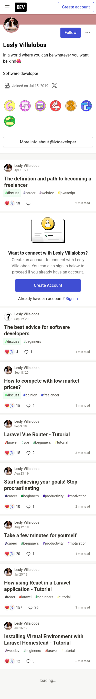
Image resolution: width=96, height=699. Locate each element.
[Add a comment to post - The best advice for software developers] (11, 352)
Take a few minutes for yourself (40, 535)
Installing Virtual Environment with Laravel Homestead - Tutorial (43, 639)
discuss (12, 193)
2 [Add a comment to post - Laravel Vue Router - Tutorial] (30, 453)
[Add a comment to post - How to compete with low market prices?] (12, 405)
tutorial (61, 442)
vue (25, 442)
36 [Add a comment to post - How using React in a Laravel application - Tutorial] (33, 607)
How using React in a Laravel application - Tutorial (37, 586)
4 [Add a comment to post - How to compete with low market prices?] (30, 406)
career (29, 193)
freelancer (50, 395)
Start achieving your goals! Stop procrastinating (40, 485)
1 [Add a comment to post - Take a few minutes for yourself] (30, 554)
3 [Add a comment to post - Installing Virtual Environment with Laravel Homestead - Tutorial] (30, 661)
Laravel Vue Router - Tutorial (37, 434)
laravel (11, 442)
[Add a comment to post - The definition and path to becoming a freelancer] (12, 203)
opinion (30, 395)
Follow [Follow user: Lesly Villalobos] (71, 32)
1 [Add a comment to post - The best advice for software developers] (28, 352)
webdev (46, 193)
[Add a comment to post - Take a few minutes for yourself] (12, 553)
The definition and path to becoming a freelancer (47, 182)
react (10, 597)
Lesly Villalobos (26, 166)
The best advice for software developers (37, 330)
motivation (77, 496)
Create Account (48, 285)
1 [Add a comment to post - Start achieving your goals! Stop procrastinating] (30, 506)
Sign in (72, 298)
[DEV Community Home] (20, 7)
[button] (9, 105)
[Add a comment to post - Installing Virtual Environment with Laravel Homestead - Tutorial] (12, 661)
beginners (32, 341)
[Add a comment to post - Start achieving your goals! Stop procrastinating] (12, 506)
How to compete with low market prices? (41, 384)
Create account (76, 7)
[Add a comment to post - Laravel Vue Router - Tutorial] (12, 452)
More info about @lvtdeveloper (48, 142)
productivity (53, 496)
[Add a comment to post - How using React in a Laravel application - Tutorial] (13, 607)
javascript (66, 193)
